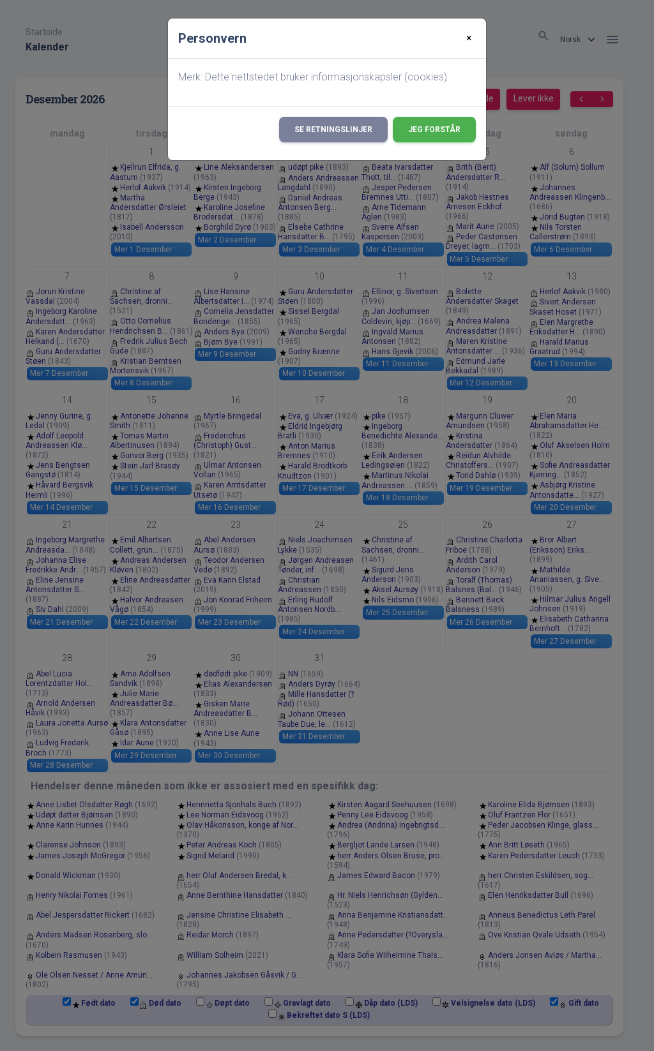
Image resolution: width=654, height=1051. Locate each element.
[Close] (469, 38)
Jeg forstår (434, 129)
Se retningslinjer (333, 129)
